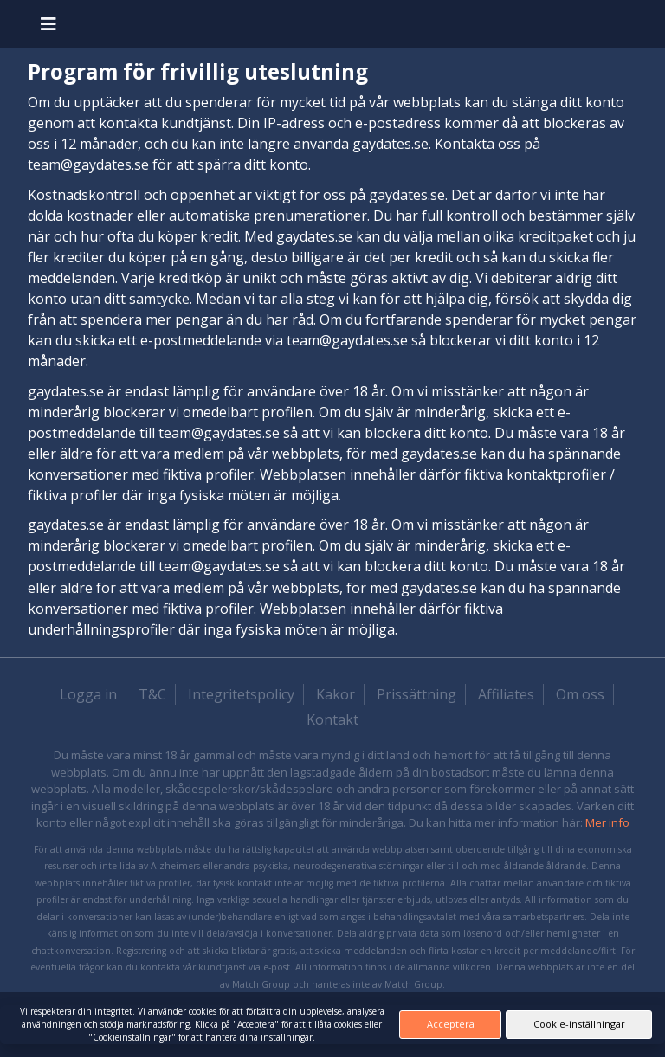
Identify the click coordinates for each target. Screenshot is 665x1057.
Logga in (88, 694)
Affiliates (506, 694)
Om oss (580, 694)
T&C (152, 694)
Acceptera (451, 1023)
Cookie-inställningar (579, 1023)
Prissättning (416, 694)
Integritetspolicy (241, 694)
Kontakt (332, 719)
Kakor (335, 694)
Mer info (607, 822)
